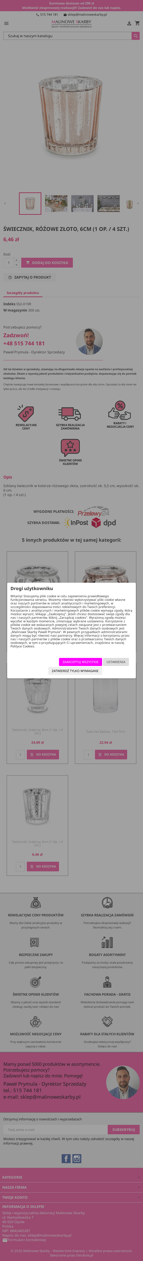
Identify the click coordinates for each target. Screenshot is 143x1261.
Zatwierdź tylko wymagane (75, 671)
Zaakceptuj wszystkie (81, 662)
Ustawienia (116, 662)
